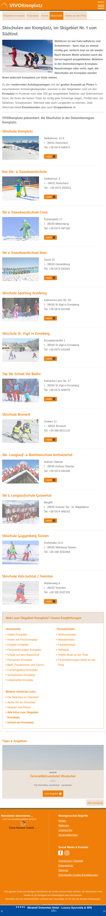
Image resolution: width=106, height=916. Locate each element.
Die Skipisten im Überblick (23, 697)
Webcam (63, 825)
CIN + (54, 910)
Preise (44, 15)
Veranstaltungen (68, 835)
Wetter (62, 820)
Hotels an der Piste (75, 15)
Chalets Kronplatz (18, 644)
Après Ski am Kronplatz (21, 702)
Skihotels (63, 649)
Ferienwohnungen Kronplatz (24, 649)
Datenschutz (65, 865)
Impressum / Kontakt (70, 860)
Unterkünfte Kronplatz (20, 680)
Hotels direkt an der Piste (73, 654)
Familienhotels (66, 644)
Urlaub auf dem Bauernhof (23, 654)
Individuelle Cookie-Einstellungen (78, 875)
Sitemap (63, 870)
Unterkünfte (65, 830)
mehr (49, 156)
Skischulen (56, 15)
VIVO (26, 5)
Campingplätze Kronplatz (22, 670)
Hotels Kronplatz (17, 634)
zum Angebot (53, 793)
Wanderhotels (66, 639)
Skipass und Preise (19, 707)
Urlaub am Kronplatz (20, 722)
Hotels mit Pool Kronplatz (22, 639)
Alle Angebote (95, 802)
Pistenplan (33, 15)
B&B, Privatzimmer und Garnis (25, 664)
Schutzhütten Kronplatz (21, 675)
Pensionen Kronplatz (19, 659)
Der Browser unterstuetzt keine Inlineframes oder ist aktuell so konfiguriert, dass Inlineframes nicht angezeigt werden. (23, 843)
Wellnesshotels (67, 634)
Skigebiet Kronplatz (14, 15)
